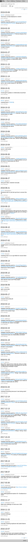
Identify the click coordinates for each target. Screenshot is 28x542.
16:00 (2, 157)
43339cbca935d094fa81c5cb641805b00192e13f (14, 33)
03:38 (2, 216)
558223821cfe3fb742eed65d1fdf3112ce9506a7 (14, 372)
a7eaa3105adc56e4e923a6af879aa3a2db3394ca (14, 266)
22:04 (2, 411)
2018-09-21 (5, 166)
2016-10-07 (5, 528)
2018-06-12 (5, 272)
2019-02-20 (5, 28)
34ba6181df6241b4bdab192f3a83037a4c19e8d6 (14, 219)
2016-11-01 (5, 519)
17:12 (2, 370)
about (24, 540)
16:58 (2, 169)
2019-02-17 (5, 40)
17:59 (2, 254)
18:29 (2, 502)
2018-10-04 (5, 144)
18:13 (2, 31)
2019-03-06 (5, 12)
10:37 (2, 243)
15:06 (2, 297)
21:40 (2, 427)
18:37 (2, 287)
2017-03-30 (5, 482)
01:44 (2, 91)
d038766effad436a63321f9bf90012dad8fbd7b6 (14, 321)
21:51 (2, 230)
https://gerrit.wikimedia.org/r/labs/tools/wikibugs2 (14, 201)
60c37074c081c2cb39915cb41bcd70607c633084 (14, 422)
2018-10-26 (5, 97)
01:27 (2, 330)
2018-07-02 (5, 240)
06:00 (2, 134)
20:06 (2, 110)
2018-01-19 (5, 340)
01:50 (2, 306)
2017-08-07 (5, 471)
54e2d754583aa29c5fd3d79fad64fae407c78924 (14, 401)
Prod (8, 1)
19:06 (2, 147)
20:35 (2, 342)
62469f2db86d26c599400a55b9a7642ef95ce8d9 (14, 45)
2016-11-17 (5, 500)
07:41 (2, 43)
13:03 (2, 197)
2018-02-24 (5, 328)
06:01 (2, 263)
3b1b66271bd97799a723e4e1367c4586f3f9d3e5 (14, 309)
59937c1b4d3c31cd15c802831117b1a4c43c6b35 (14, 171)
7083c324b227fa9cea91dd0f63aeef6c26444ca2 (14, 333)
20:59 (2, 522)
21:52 (2, 420)
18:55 (2, 463)
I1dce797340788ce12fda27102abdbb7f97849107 (14, 466)
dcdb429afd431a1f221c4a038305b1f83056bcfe (14, 442)
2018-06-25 (5, 251)
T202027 (12, 213)
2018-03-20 (5, 316)
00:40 (2, 100)
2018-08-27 (5, 178)
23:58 (2, 55)
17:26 (2, 399)
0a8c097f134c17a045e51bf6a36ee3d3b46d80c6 (14, 430)
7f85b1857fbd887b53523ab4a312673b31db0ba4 (14, 454)
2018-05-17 (5, 294)
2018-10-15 (5, 107)
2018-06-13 (5, 260)
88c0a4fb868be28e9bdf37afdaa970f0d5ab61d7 (14, 136)
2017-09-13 (5, 461)
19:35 (2, 79)
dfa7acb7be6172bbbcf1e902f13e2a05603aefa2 (14, 380)
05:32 (2, 451)
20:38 (2, 492)
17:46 (2, 122)
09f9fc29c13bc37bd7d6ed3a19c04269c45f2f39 (14, 413)
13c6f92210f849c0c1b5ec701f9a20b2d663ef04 (14, 69)
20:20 (2, 67)
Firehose (18, 1)
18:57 (2, 512)
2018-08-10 (5, 227)
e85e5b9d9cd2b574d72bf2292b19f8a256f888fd (14, 345)
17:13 (2, 362)
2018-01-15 (5, 359)
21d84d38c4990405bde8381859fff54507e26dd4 (14, 57)
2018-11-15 (5, 64)
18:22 (2, 275)
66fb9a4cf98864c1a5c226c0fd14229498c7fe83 (14, 199)
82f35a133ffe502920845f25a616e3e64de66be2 (14, 352)
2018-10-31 (5, 88)
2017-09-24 (5, 449)
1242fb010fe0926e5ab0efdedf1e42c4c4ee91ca (14, 159)
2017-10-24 (5, 437)
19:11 (2, 20)
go (12, 6)
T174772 (20, 466)
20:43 (2, 485)
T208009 (11, 102)
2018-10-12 (5, 119)
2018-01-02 (5, 387)
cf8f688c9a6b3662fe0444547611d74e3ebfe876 (14, 81)
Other (23, 1)
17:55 (2, 439)
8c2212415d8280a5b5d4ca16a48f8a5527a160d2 (14, 22)
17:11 (2, 377)
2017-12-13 (5, 408)
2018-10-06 (5, 131)
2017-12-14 (5, 396)
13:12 (2, 190)
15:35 (2, 318)
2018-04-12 (5, 304)
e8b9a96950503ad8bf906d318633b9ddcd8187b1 (14, 112)
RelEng (13, 1)
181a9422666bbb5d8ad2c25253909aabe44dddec (14, 232)
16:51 (2, 474)
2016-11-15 (5, 509)
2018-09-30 (5, 154)
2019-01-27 (5, 52)
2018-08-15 (5, 206)
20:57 (2, 209)
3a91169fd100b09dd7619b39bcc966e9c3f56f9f (14, 124)
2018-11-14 (5, 76)
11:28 (2, 389)
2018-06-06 (5, 284)
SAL (2, 1)
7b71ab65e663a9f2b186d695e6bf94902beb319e (14, 278)
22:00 (2, 181)
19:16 (2, 15)
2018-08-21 (5, 188)
